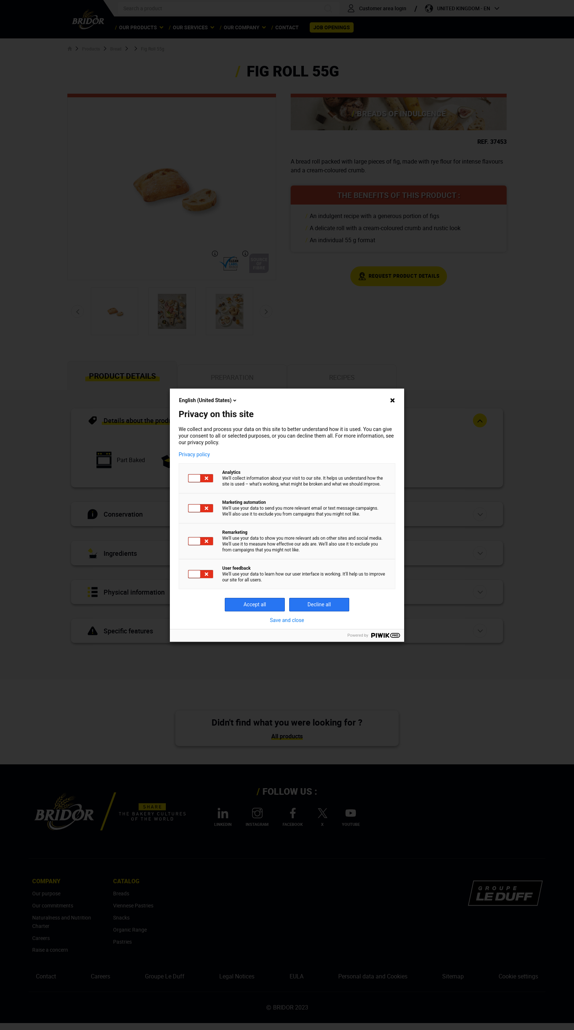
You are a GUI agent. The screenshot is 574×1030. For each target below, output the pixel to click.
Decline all (319, 604)
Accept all (254, 604)
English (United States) (208, 400)
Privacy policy (194, 454)
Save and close (287, 620)
